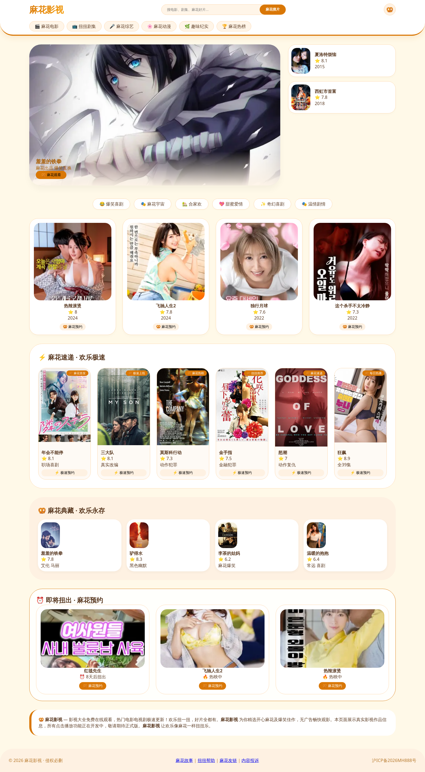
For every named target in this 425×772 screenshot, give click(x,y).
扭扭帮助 (206, 760)
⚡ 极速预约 (65, 473)
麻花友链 (228, 760)
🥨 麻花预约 (73, 327)
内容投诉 (250, 760)
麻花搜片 (273, 9)
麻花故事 (184, 760)
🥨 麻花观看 (51, 175)
